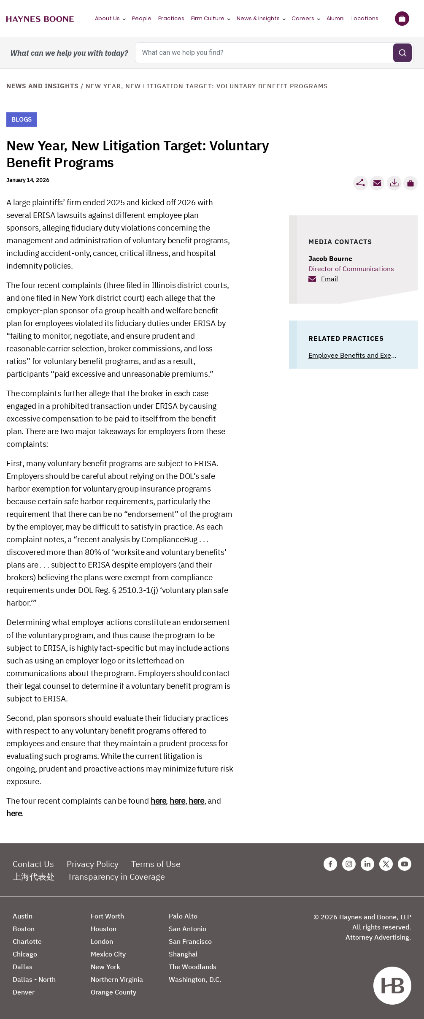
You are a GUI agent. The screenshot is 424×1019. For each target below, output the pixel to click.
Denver (24, 992)
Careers (303, 18)
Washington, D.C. (195, 979)
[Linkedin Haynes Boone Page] (367, 864)
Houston (103, 928)
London (102, 941)
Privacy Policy (93, 864)
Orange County (113, 992)
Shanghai (183, 954)
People (141, 18)
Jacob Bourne (330, 258)
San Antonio (187, 928)
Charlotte (27, 941)
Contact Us (33, 864)
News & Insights (258, 18)
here (158, 801)
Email (329, 278)
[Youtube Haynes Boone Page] (404, 864)
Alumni (336, 18)
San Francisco (190, 941)
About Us (107, 18)
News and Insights (42, 86)
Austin (22, 916)
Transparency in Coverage (116, 876)
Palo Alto (183, 916)
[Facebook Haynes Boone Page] (330, 864)
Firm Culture (207, 18)
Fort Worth (107, 916)
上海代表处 (34, 876)
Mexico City (108, 954)
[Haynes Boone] (40, 18)
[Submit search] (402, 52)
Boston (24, 928)
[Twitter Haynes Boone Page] (386, 864)
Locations (364, 18)
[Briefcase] (401, 18)
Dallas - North (34, 979)
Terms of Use (156, 864)
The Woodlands (192, 966)
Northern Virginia (117, 979)
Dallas (22, 966)
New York (105, 966)
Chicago (25, 954)
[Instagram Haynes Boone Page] (349, 864)
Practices (171, 18)
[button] (410, 183)
